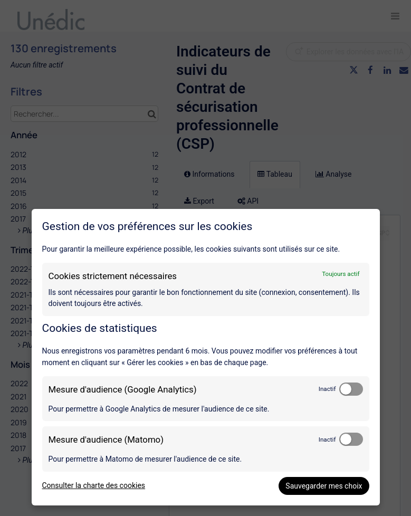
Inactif (327, 389)
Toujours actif (340, 274)
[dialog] (206, 357)
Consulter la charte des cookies (94, 485)
